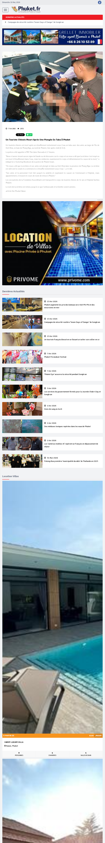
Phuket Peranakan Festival (72, 355)
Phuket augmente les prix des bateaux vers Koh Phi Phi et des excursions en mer (72, 304)
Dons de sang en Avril (72, 407)
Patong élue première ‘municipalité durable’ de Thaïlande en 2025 (72, 459)
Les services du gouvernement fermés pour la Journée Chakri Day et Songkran (72, 391)
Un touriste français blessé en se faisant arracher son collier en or (72, 338)
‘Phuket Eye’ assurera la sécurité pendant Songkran (72, 372)
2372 (20, 129)
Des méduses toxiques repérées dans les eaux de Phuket (72, 425)
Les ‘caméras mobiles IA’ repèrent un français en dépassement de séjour (72, 443)
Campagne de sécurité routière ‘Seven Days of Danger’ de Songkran (36, 22)
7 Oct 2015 (11, 129)
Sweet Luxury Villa (13, 742)
